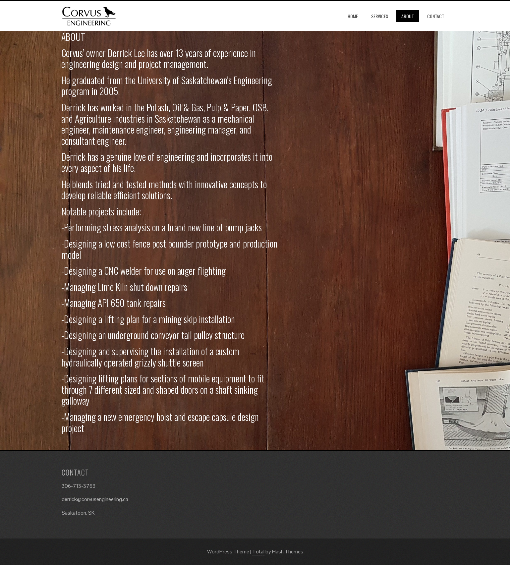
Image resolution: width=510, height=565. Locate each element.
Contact (435, 16)
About (407, 16)
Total (258, 551)
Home (353, 16)
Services (379, 16)
